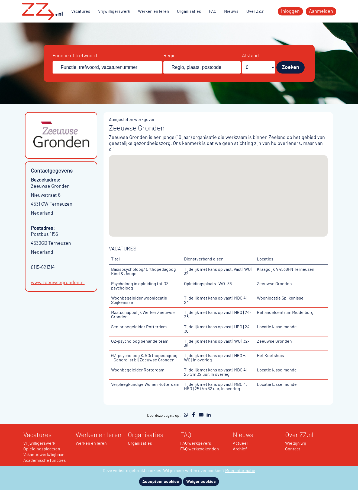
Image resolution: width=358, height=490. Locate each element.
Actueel (240, 443)
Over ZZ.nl (256, 11)
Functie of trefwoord (75, 55)
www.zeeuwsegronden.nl (58, 282)
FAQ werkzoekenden (199, 449)
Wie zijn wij (295, 443)
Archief (240, 449)
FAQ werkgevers (195, 443)
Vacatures (80, 11)
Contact (292, 449)
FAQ (212, 11)
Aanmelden (321, 11)
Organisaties (189, 11)
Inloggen (290, 11)
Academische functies (44, 460)
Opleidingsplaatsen (41, 449)
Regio (169, 55)
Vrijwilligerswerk (114, 11)
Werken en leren (153, 11)
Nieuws (231, 11)
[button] (218, 191)
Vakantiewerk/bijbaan (43, 455)
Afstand (250, 55)
